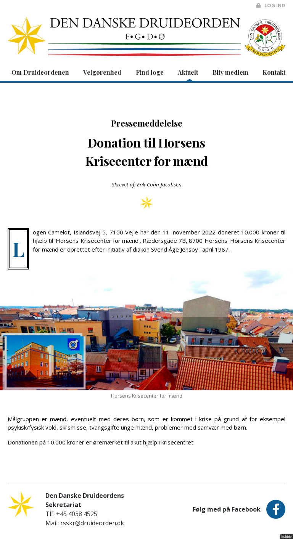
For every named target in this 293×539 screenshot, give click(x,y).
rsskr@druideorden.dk (92, 523)
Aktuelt (188, 72)
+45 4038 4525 (76, 514)
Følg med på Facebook (239, 509)
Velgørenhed (102, 72)
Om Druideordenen (40, 72)
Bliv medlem (230, 72)
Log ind (270, 5)
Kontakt (273, 72)
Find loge (150, 72)
